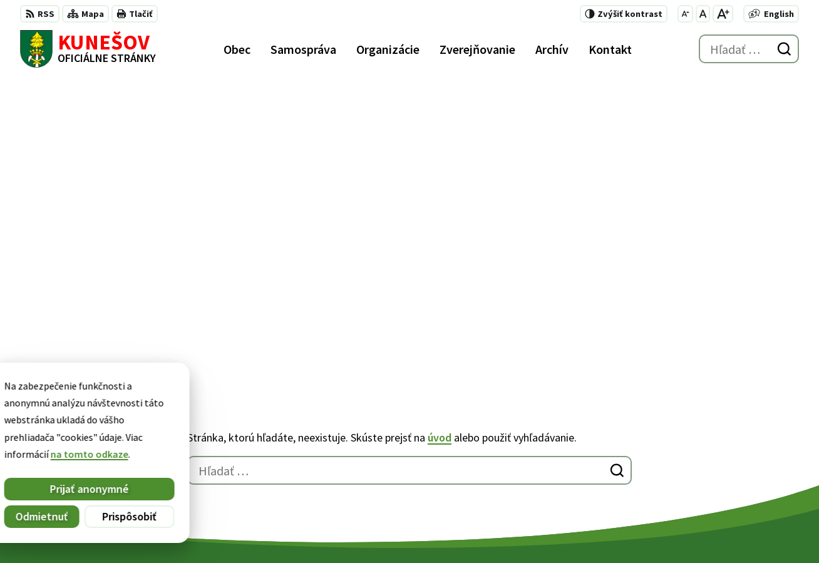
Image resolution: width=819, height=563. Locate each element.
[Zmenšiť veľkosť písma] (685, 14)
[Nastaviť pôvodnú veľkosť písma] (703, 14)
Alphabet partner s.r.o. (183, 529)
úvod (439, 147)
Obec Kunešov (344, 529)
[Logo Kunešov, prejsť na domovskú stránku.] (88, 49)
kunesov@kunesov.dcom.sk (615, 472)
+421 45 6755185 (588, 457)
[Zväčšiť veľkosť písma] (723, 14)
